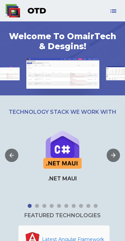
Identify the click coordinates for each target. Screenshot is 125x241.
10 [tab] (96, 206)
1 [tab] (30, 206)
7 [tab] (74, 206)
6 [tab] (66, 206)
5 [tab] (59, 206)
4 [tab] (52, 206)
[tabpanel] (62, 155)
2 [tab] (37, 206)
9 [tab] (88, 206)
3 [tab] (44, 206)
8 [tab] (81, 206)
